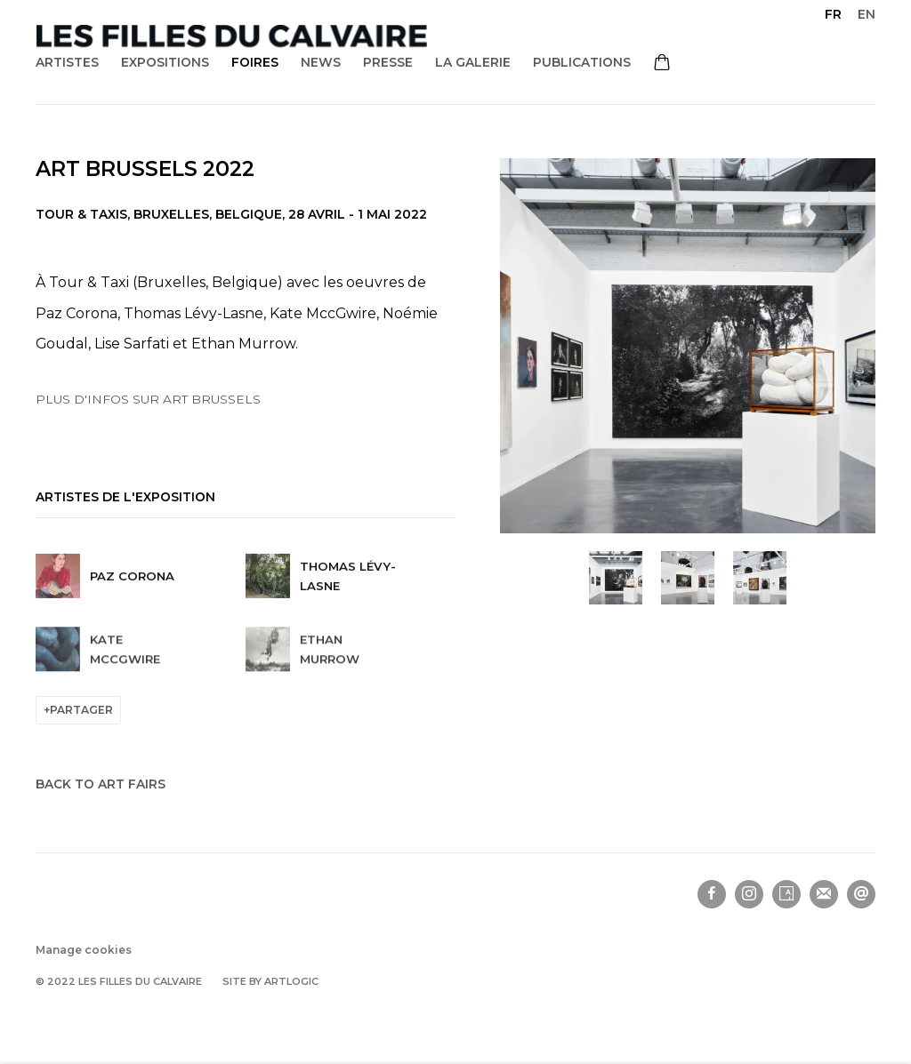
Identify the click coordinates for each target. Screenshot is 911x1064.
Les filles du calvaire (231, 36)
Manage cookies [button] (84, 949)
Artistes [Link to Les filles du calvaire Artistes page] (67, 62)
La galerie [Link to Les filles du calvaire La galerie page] (473, 62)
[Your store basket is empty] (662, 64)
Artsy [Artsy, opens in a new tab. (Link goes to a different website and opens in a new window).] (786, 894)
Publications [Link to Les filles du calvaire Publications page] (582, 62)
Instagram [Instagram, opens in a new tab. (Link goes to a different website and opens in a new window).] (749, 894)
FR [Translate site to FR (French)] (833, 14)
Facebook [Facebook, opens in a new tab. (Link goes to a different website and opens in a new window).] (711, 894)
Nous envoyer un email (861, 894)
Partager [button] (81, 709)
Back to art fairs (100, 784)
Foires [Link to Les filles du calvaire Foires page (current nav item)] (254, 62)
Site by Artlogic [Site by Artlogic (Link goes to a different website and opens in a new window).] (270, 981)
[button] (615, 577)
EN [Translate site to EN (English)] (866, 14)
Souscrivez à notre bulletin (824, 894)
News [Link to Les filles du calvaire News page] (321, 62)
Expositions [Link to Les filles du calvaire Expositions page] (165, 62)
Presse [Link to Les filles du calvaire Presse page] (388, 62)
